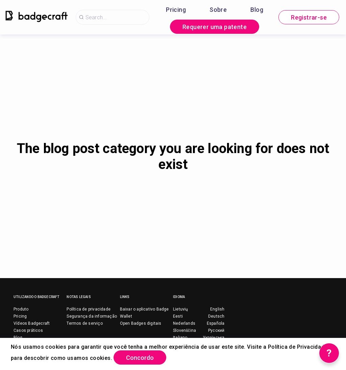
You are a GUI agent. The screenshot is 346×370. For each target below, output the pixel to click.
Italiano (180, 337)
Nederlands (184, 323)
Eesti (178, 316)
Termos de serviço (84, 323)
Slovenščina (184, 330)
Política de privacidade (88, 309)
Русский (216, 330)
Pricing (176, 9)
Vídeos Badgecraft (32, 323)
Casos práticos (28, 330)
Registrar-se (309, 17)
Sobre (218, 9)
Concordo (140, 357)
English (217, 309)
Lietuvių (180, 309)
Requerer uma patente (214, 26)
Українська (213, 337)
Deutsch (216, 316)
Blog (256, 9)
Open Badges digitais (141, 323)
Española (216, 323)
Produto (21, 309)
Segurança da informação (92, 316)
